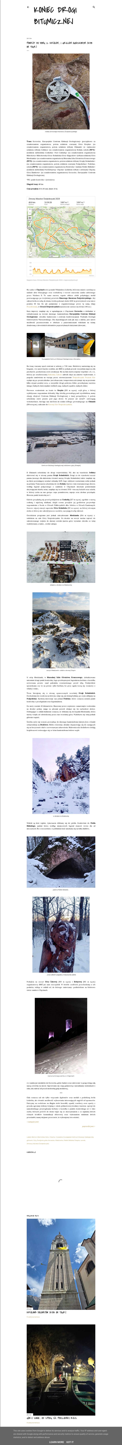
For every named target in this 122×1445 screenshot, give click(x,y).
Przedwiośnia (32, 307)
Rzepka (77, 1140)
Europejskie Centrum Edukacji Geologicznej (79, 1137)
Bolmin (34, 1137)
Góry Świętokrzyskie (40, 1140)
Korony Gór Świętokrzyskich (60, 404)
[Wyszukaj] (93, 6)
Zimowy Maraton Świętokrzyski (38, 1143)
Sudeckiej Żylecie (55, 375)
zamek (83, 1140)
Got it (70, 1442)
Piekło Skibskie (69, 1140)
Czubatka (59, 1137)
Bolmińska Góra (43, 1137)
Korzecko (51, 1140)
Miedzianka (59, 1140)
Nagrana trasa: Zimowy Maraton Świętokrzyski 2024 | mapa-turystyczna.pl (52, 280)
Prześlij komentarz (33, 1317)
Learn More (56, 1442)
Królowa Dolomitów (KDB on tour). (46, 1312)
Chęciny (52, 1137)
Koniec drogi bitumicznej (55, 15)
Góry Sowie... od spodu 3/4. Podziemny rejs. (52, 1418)
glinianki (30, 1140)
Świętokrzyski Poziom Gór (84, 377)
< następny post (32, 1122)
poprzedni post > (88, 1126)
